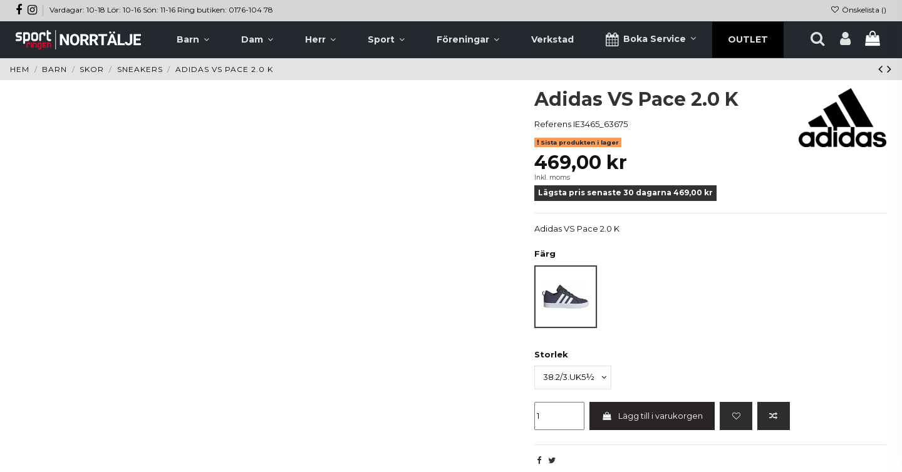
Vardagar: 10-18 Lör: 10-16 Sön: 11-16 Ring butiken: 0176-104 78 (161, 9)
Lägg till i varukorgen (652, 416)
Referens (552, 124)
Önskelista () (858, 9)
